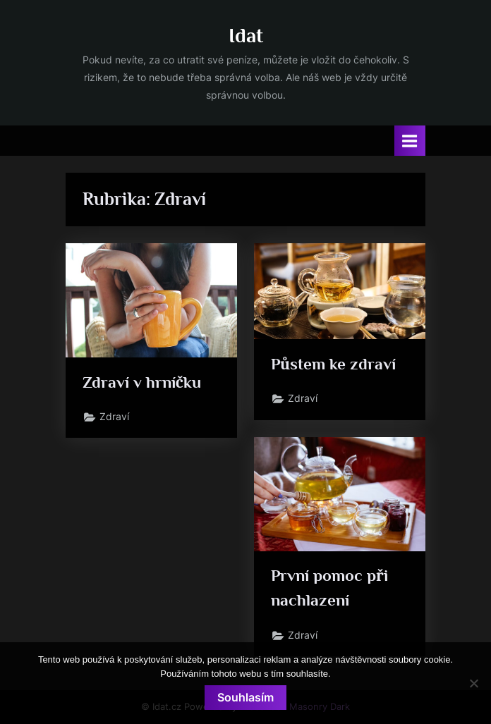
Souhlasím (245, 697)
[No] (473, 683)
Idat (246, 35)
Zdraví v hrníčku (142, 382)
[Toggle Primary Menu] (409, 140)
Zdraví (114, 416)
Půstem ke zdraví (333, 364)
